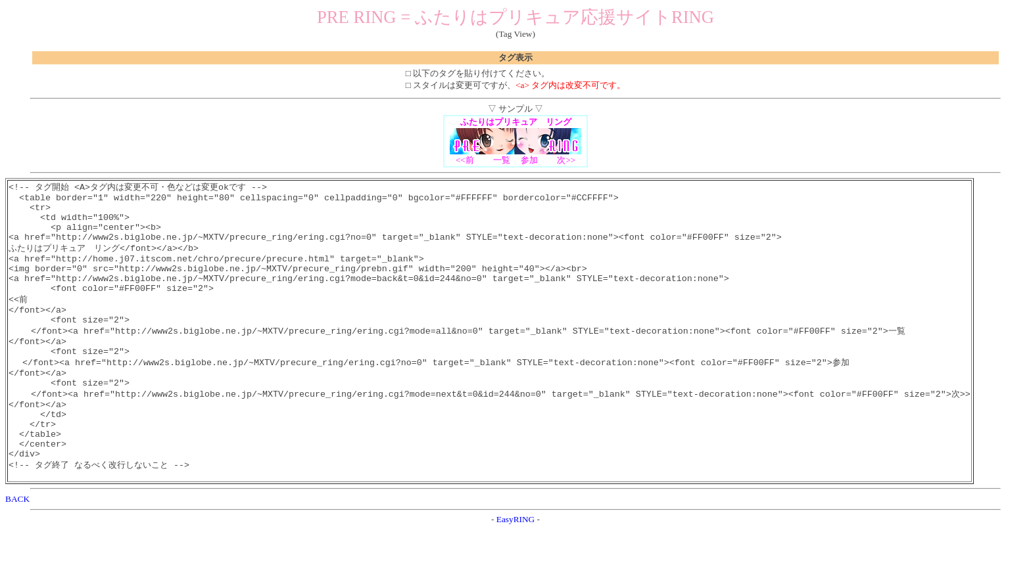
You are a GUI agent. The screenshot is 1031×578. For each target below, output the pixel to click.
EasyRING (515, 567)
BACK (17, 547)
